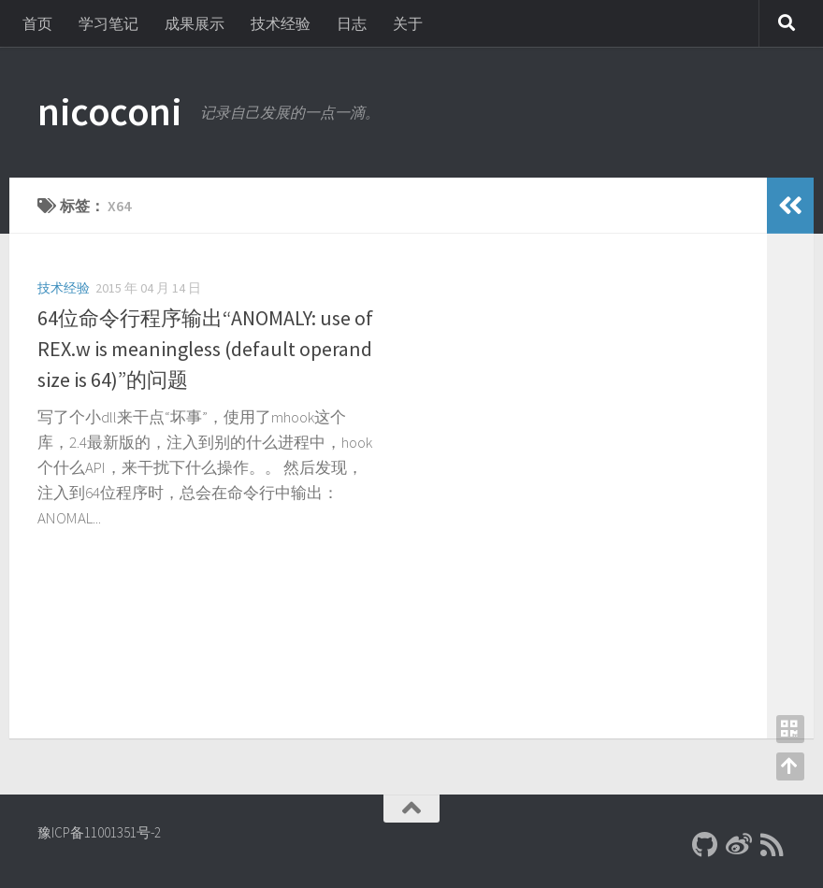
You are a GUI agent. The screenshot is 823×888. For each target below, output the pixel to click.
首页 (37, 23)
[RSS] (772, 845)
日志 (352, 23)
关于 (408, 23)
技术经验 (280, 23)
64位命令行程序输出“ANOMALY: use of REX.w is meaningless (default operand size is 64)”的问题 (205, 349)
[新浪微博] (739, 845)
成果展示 (194, 23)
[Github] (705, 845)
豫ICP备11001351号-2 (99, 832)
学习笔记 (108, 23)
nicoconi (109, 111)
